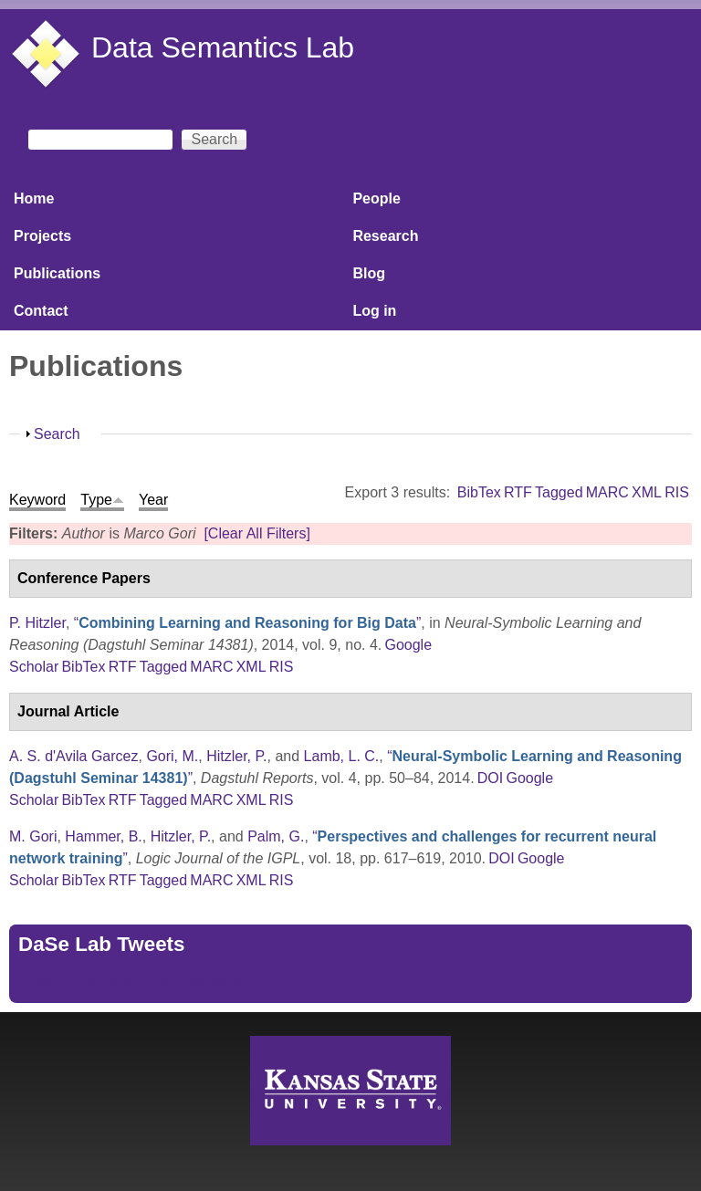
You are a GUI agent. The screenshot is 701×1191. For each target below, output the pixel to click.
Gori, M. (172, 756)
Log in (374, 311)
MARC (607, 492)
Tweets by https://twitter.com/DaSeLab (142, 982)
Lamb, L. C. (342, 756)
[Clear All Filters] (256, 533)
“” (247, 623)
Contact (41, 311)
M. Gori (33, 836)
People (376, 198)
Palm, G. (275, 836)
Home (34, 198)
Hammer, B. (103, 836)
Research (385, 236)
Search (57, 434)
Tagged (559, 492)
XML (647, 492)
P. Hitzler (37, 623)
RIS (676, 492)
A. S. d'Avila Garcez (73, 756)
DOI (490, 778)
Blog (368, 273)
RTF (518, 492)
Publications (57, 273)
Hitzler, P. (236, 756)
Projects (42, 236)
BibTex (479, 492)
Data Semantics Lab (222, 47)
